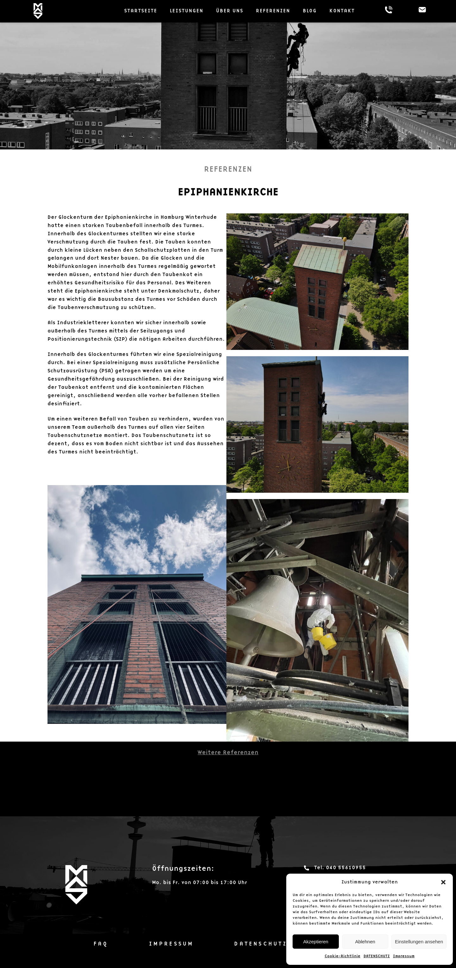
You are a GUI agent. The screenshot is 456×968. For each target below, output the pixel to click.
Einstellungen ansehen (419, 941)
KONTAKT (342, 11)
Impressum (404, 956)
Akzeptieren (315, 941)
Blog (310, 11)
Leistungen (186, 11)
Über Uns (229, 11)
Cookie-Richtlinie (342, 956)
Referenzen (273, 11)
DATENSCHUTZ (377, 956)
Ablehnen (365, 941)
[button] (443, 882)
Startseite (140, 11)
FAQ (100, 943)
